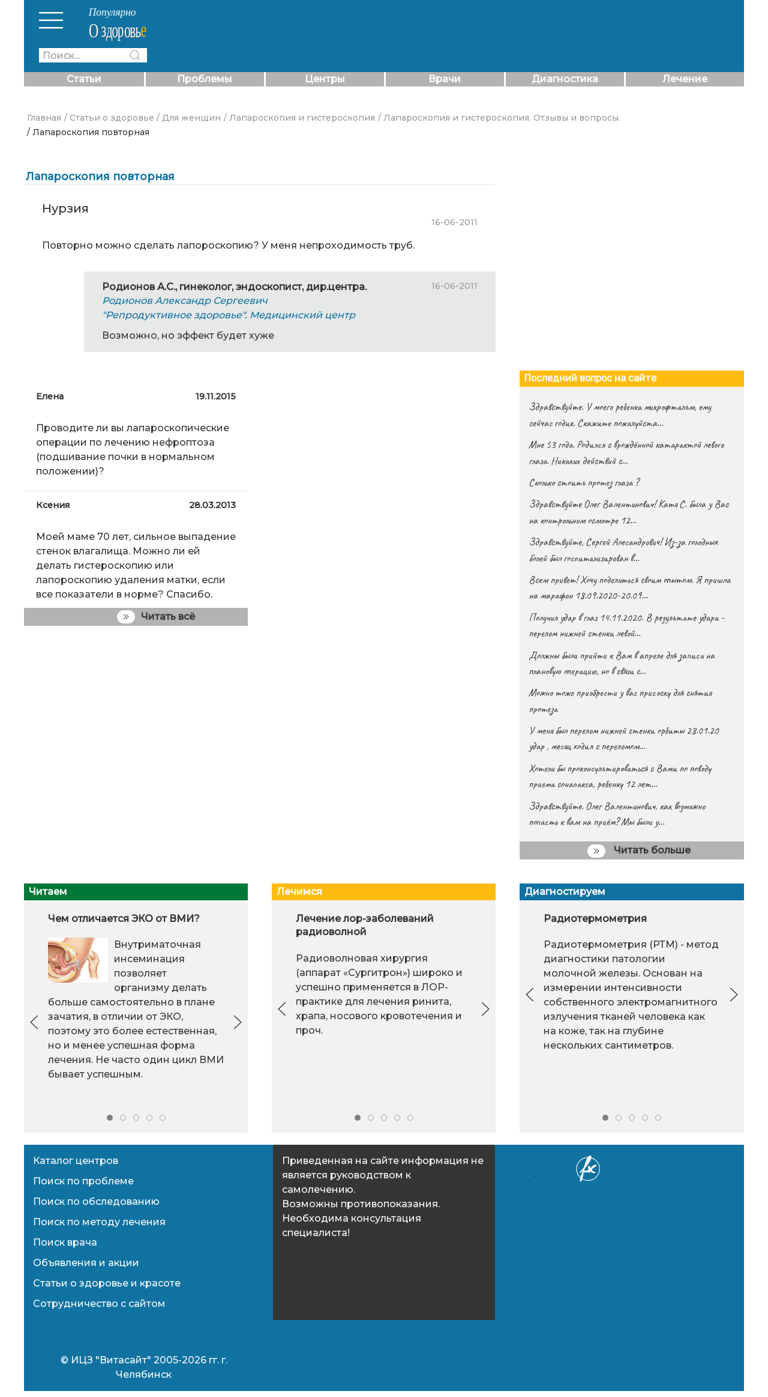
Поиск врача (65, 1242)
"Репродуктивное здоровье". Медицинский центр (228, 315)
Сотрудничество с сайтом (99, 1303)
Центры (325, 79)
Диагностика (565, 79)
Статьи (84, 79)
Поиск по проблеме (83, 1181)
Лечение (684, 79)
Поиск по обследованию (96, 1201)
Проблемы (204, 79)
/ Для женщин (189, 117)
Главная (44, 117)
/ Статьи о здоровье (109, 117)
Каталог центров (75, 1160)
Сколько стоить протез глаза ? (583, 482)
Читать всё (156, 616)
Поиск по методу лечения (99, 1222)
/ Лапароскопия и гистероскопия (299, 117)
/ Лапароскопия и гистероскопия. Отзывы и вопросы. (499, 117)
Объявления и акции (86, 1262)
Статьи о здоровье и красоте (107, 1283)
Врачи (444, 79)
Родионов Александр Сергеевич (185, 300)
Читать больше (639, 851)
